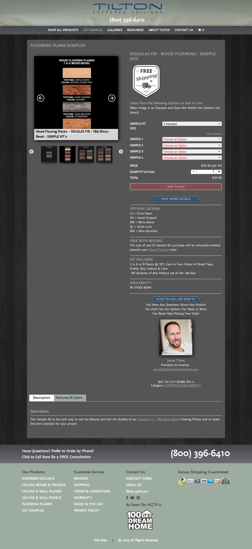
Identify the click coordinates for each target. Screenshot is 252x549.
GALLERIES (114, 30)
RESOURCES (135, 30)
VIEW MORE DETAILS (176, 199)
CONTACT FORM (139, 479)
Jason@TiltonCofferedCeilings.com (175, 369)
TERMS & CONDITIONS (92, 491)
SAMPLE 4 (136, 157)
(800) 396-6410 (199, 453)
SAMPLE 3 (136, 151)
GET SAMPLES (92, 30)
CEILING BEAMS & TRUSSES (44, 485)
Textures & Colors (69, 398)
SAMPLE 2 (136, 145)
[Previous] (31, 151)
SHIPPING (82, 485)
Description (41, 398)
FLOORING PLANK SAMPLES (182, 385)
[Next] (121, 151)
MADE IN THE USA (88, 504)
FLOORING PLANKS (37, 504)
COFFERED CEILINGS (38, 479)
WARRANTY (83, 498)
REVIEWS (81, 479)
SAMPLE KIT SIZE (138, 126)
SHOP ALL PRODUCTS (63, 30)
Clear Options (214, 134)
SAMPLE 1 (136, 139)
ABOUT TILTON (159, 30)
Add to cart (176, 186)
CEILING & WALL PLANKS (41, 491)
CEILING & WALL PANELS (41, 498)
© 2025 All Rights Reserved (138, 540)
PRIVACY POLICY (87, 511)
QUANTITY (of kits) (142, 172)
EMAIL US (133, 485)
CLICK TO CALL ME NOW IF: (175, 299)
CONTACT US (184, 30)
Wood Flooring (159, 250)
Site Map (100, 540)
